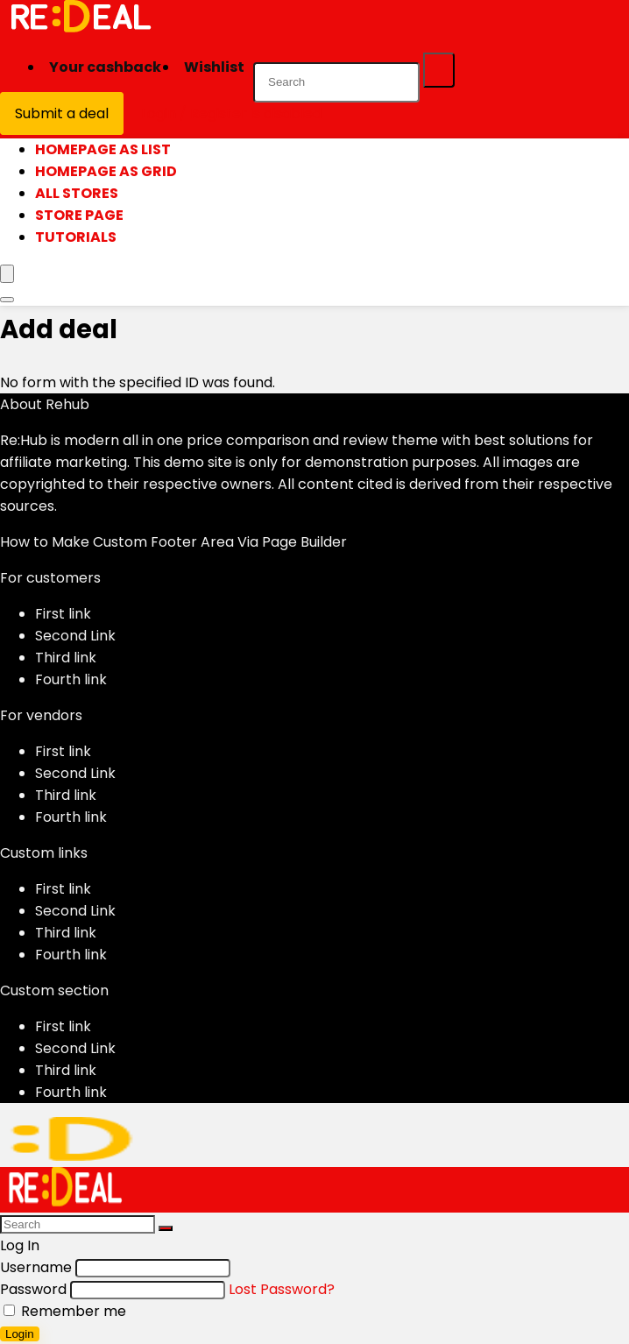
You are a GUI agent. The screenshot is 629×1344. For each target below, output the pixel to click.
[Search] (439, 70)
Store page (79, 215)
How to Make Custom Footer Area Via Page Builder (173, 542)
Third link (65, 657)
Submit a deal (62, 113)
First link (63, 614)
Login (19, 1333)
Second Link (75, 636)
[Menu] (7, 274)
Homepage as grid (106, 171)
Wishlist (214, 67)
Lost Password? (282, 1289)
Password (33, 1289)
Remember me (65, 1311)
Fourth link (71, 679)
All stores (76, 193)
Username (36, 1267)
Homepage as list (103, 149)
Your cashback (105, 67)
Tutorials (76, 237)
